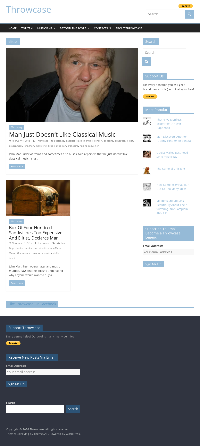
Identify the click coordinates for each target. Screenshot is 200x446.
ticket (12, 258)
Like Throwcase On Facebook (32, 304)
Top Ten (27, 28)
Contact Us (102, 28)
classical (70, 140)
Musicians (44, 28)
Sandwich (46, 253)
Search (10, 403)
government (15, 145)
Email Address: (153, 246)
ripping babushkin (89, 145)
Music (51, 145)
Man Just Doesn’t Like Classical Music (62, 134)
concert (98, 140)
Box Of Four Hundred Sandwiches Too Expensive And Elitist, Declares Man (35, 232)
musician (61, 145)
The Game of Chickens (171, 169)
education (120, 140)
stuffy (56, 253)
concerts (108, 140)
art (57, 243)
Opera (20, 253)
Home (12, 28)
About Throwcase (128, 28)
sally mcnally (32, 253)
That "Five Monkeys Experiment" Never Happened (169, 124)
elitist (130, 140)
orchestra (73, 145)
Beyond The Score (73, 28)
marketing (41, 145)
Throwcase (28, 9)
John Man (29, 145)
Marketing (16, 127)
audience (59, 140)
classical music (84, 140)
